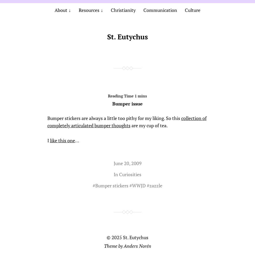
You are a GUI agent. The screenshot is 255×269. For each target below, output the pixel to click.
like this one (62, 140)
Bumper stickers (111, 185)
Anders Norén (137, 246)
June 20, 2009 (128, 163)
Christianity (123, 10)
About (61, 10)
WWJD (139, 185)
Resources (89, 10)
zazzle (155, 185)
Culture (192, 10)
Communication (160, 10)
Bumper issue (127, 99)
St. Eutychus (127, 36)
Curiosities (130, 174)
